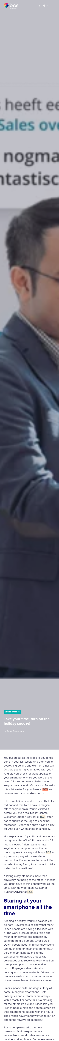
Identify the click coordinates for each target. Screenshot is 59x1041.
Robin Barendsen (15, 731)
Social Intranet (12, 711)
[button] (53, 6)
